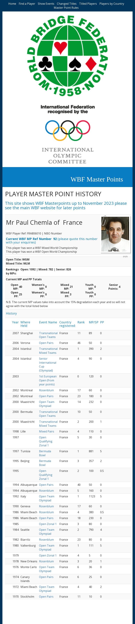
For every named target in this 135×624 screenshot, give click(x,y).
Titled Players (88, 4)
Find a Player (27, 4)
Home (12, 4)
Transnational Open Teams (48, 335)
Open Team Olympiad (46, 404)
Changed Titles (67, 4)
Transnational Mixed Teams (48, 351)
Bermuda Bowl (45, 453)
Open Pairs (46, 343)
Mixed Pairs (46, 431)
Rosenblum (46, 390)
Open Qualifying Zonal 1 (45, 441)
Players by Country (111, 4)
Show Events (46, 4)
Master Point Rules (66, 8)
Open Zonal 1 (48, 524)
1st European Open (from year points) (48, 380)
